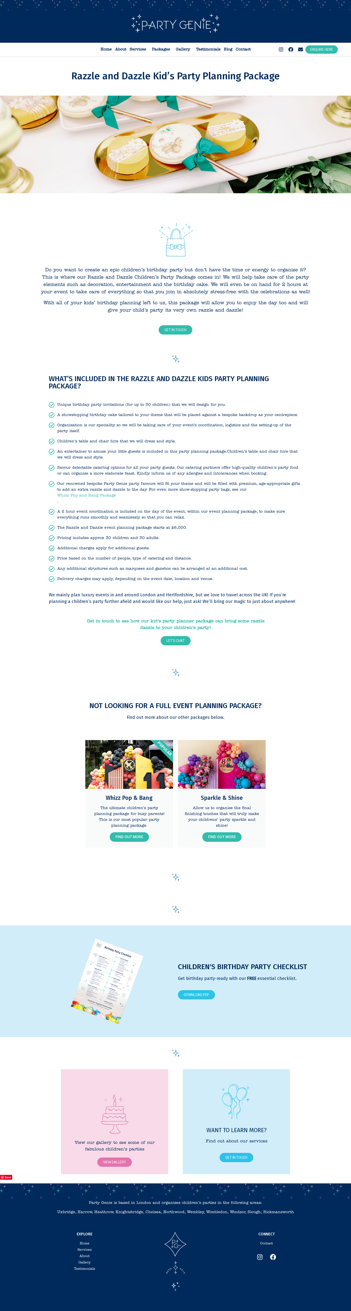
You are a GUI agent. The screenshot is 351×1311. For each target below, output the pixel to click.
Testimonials (208, 49)
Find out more (129, 837)
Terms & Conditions (146, 1303)
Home (106, 49)
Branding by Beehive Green (200, 1303)
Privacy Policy (170, 1303)
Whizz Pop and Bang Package (86, 496)
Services (139, 49)
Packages (162, 49)
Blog (228, 49)
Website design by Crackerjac (239, 1303)
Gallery (184, 49)
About (120, 49)
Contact (243, 49)
